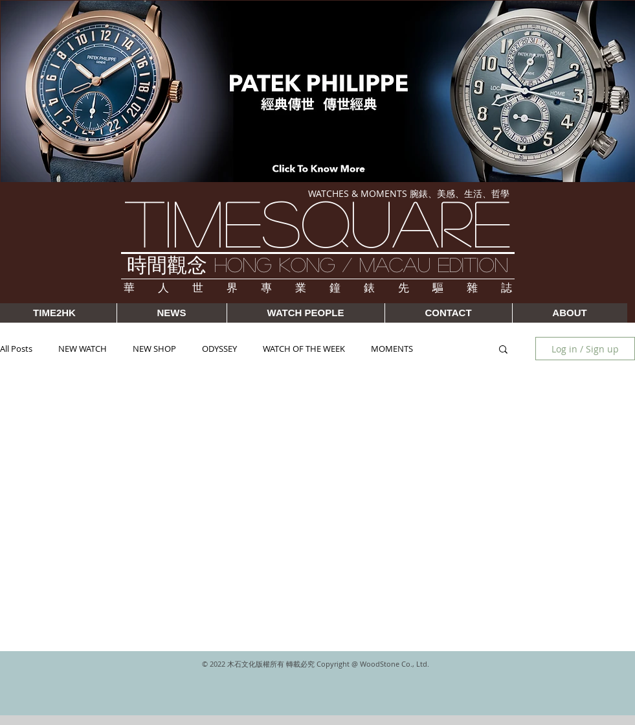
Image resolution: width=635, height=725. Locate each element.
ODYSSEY (219, 348)
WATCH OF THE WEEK (304, 348)
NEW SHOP (154, 348)
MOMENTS (392, 348)
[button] (503, 350)
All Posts (16, 348)
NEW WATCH (82, 348)
